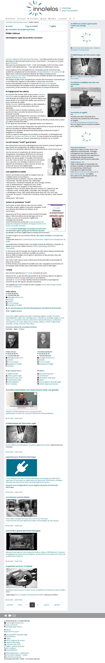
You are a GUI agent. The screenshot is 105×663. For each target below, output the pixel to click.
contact (62, 19)
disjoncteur (28, 322)
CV (12, 320)
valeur (8, 320)
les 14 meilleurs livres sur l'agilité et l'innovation (86, 69)
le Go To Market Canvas (23, 595)
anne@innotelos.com (47, 358)
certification (56, 320)
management (31, 318)
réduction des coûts (15, 378)
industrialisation (11, 318)
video (20, 318)
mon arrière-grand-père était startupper (23, 531)
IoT (18, 322)
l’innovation (14, 63)
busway (35, 322)
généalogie (43, 246)
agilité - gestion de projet (15, 646)
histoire (35, 246)
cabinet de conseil (20, 327)
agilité (16, 316)
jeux (43, 19)
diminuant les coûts (19, 78)
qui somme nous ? (12, 632)
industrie (26, 320)
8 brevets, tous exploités (47, 83)
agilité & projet (13, 374)
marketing (36, 316)
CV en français (13, 303)
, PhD (77, 162)
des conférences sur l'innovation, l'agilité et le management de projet (35, 240)
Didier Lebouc (11, 352)
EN (70, 19)
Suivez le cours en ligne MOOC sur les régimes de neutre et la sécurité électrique (32, 486)
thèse (32, 324)
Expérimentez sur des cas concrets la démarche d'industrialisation (29, 413)
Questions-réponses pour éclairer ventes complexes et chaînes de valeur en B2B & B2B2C (35, 591)
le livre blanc (39, 595)
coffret (47, 322)
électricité (33, 320)
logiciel (43, 316)
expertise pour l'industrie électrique (21, 457)
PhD (27, 324)
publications (24, 653)
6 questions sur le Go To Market (19, 566)
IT (74, 19)
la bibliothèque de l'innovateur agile (21, 423)
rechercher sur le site (13, 657)
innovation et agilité (79, 112)
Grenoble (9, 324)
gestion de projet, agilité (32, 445)
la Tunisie (29, 273)
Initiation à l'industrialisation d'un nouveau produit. (24, 411)
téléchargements (12, 653)
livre (24, 318)
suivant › (47, 605)
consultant (18, 320)
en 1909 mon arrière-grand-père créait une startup (84, 25)
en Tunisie (16, 280)
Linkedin (10, 301)
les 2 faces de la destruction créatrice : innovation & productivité (85, 49)
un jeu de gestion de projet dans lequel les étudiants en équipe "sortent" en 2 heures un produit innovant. (26, 224)
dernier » (57, 605)
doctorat (22, 324)
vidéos (52, 19)
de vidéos (90, 172)
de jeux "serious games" (84, 173)
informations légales (13, 655)
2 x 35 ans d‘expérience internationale (84, 122)
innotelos (10, 19)
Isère (14, 627)
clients (41, 371)
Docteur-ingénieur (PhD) (15, 59)
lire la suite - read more (14, 418)
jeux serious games (46, 374)
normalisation (11, 322)
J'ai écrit (9, 229)
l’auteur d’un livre (80, 172)
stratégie (50, 318)
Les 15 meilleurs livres (13, 445)
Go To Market (12, 384)
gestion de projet (25, 316)
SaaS (21, 322)
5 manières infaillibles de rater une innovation (85, 83)
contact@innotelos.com (15, 623)
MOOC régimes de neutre (49, 384)
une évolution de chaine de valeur (23, 136)
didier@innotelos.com (15, 297)
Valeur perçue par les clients (16, 76)
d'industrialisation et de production (49, 72)
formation (32, 19)
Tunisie (15, 324)
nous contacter (11, 625)
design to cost (59, 318)
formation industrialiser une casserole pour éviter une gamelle (32, 390)
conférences (43, 376)
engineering (55, 322)
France (19, 627)
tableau (41, 322)
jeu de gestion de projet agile (17, 635)
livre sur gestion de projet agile (50, 382)
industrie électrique (44, 320)
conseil (21, 19)
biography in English (15, 305)
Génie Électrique (32, 59)
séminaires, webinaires (47, 378)
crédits (24, 655)
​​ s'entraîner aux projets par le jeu (20, 29)
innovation (14, 104)
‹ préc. (20, 605)
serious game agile (15, 376)
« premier (9, 605)
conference (41, 318)
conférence (86, 98)
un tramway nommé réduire (17, 497)
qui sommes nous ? (21, 22)
